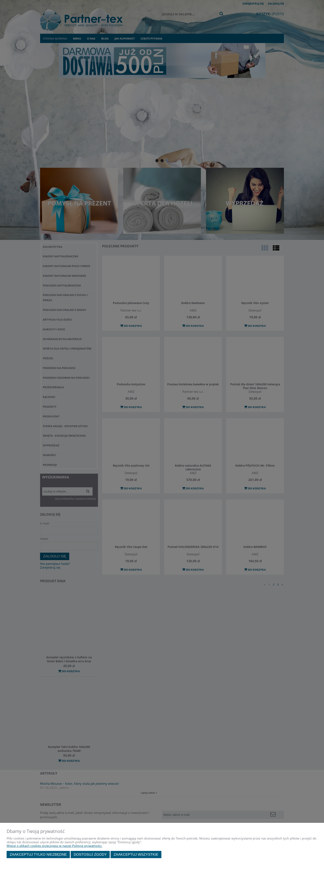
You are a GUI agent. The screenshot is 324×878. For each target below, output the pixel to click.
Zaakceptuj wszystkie (136, 854)
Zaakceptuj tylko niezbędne (38, 854)
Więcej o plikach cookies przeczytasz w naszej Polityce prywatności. (54, 846)
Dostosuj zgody (90, 854)
